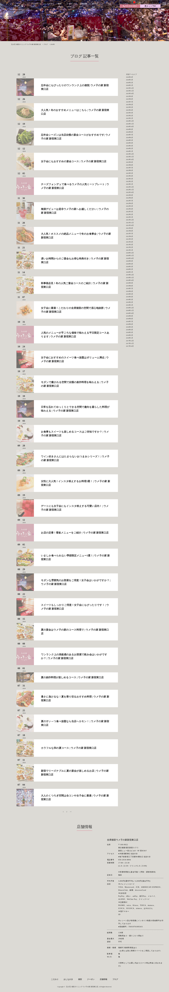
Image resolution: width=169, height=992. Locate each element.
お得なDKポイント (140, 2)
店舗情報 (103, 979)
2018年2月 (129, 335)
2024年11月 (130, 124)
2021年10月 (130, 225)
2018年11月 (130, 310)
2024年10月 (130, 126)
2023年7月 (129, 168)
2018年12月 (130, 308)
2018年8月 (129, 319)
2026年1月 (129, 85)
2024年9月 (129, 129)
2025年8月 (129, 99)
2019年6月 (129, 291)
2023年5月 (129, 173)
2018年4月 (129, 330)
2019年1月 (129, 305)
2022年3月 (129, 211)
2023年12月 (130, 154)
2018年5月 (129, 327)
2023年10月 (130, 159)
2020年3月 (129, 266)
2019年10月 (130, 280)
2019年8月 (129, 286)
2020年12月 (130, 253)
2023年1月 (129, 184)
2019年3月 (129, 299)
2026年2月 (129, 82)
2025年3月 (129, 113)
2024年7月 (129, 135)
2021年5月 (129, 239)
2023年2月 (129, 181)
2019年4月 (129, 297)
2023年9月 (129, 162)
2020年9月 (129, 261)
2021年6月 (129, 236)
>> (71, 812)
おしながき (68, 979)
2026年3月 (129, 80)
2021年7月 (129, 233)
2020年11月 (130, 255)
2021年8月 (129, 231)
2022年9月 (129, 195)
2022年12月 (130, 187)
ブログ (115, 979)
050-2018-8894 (130, 6)
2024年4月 (129, 143)
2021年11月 (130, 222)
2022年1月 (129, 217)
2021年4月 (129, 242)
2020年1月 (129, 272)
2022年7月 (129, 201)
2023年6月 (129, 170)
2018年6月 (129, 324)
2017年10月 (130, 346)
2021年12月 (130, 220)
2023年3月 (129, 179)
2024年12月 (130, 121)
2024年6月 (129, 137)
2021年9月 (129, 228)
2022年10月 (130, 192)
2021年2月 (129, 247)
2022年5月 (129, 206)
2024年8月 (129, 132)
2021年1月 (129, 250)
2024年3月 (129, 146)
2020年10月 (130, 258)
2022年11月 (130, 190)
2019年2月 (129, 302)
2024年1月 (129, 151)
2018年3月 (129, 332)
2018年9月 (129, 316)
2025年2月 (129, 115)
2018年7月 (129, 321)
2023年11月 (130, 157)
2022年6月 (129, 203)
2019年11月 (130, 277)
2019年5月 (129, 294)
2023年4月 (129, 176)
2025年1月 (129, 118)
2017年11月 (130, 343)
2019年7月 (129, 288)
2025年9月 (129, 96)
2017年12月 (130, 341)
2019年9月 (129, 283)
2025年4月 (129, 110)
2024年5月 (129, 140)
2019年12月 (130, 275)
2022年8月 (129, 198)
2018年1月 (129, 338)
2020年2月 (129, 269)
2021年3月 (129, 244)
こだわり (54, 979)
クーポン (91, 979)
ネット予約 (150, 6)
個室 (80, 979)
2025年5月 (129, 107)
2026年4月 (129, 77)
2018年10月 (130, 313)
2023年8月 (129, 165)
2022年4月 (129, 209)
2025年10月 (130, 93)
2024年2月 (129, 148)
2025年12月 (130, 88)
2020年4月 (129, 264)
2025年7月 (129, 102)
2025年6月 (129, 104)
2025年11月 (130, 91)
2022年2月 (129, 214)
